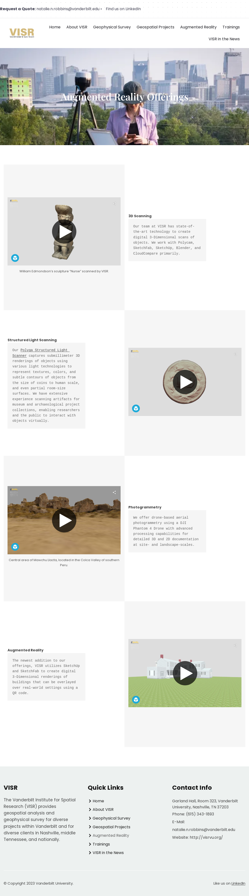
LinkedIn (238, 883)
